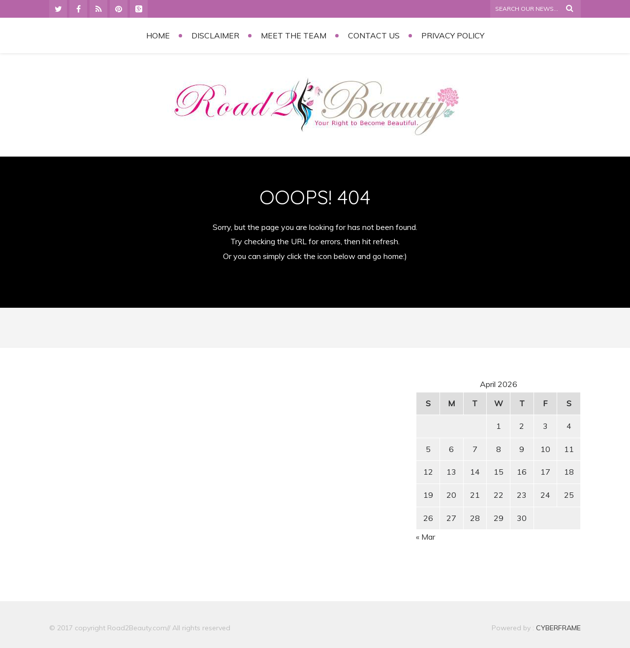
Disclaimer (215, 35)
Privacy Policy (452, 35)
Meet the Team (293, 35)
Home (158, 35)
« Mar (425, 537)
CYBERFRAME (558, 627)
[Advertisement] (133, 448)
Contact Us (374, 35)
